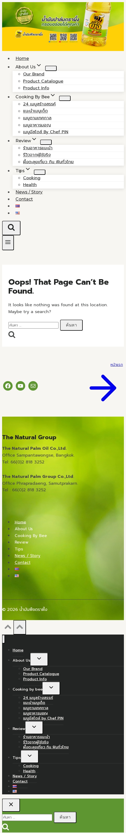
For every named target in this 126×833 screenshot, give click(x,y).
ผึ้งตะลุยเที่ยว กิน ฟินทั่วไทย (48, 162)
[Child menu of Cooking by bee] (65, 98)
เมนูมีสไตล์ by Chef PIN (45, 132)
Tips (19, 549)
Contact (24, 199)
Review (21, 542)
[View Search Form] (11, 228)
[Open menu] (8, 242)
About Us (24, 529)
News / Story (27, 556)
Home (20, 522)
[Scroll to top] (7, 628)
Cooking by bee (31, 535)
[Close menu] (3, 639)
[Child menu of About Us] (51, 68)
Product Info (35, 679)
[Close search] (11, 805)
